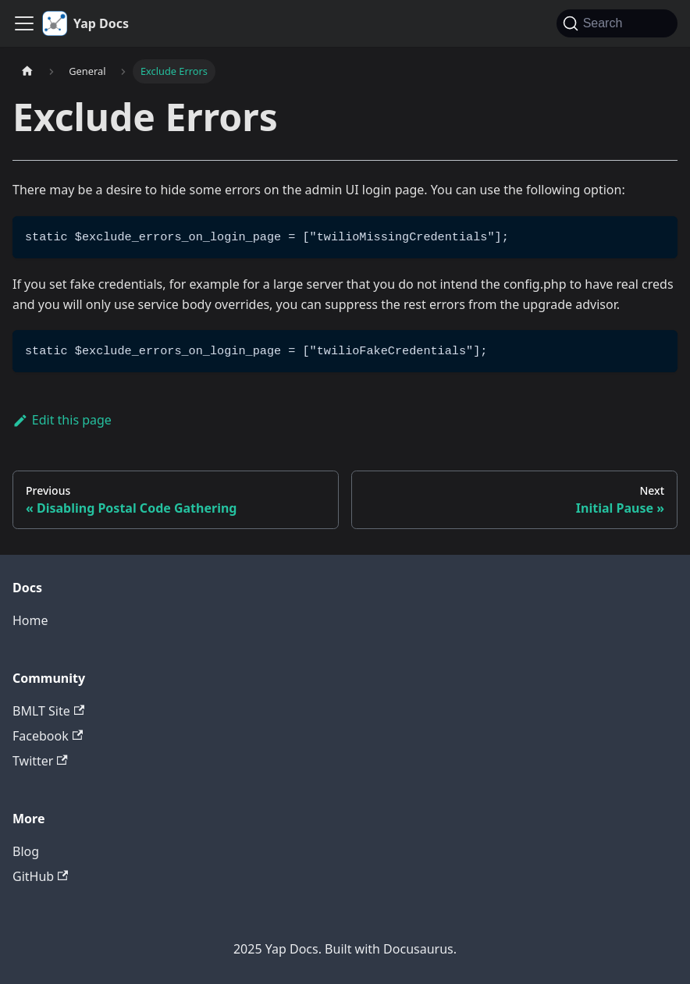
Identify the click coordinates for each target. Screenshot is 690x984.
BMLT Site (48, 710)
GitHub (40, 876)
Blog (25, 851)
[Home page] (27, 71)
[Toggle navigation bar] (24, 23)
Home (30, 620)
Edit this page (62, 419)
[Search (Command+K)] (617, 23)
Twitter (40, 760)
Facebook (47, 735)
